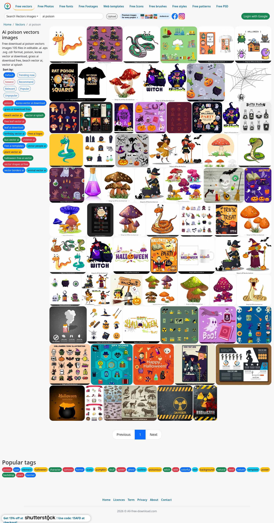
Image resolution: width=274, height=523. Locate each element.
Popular (24, 88)
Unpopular (11, 95)
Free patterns (201, 6)
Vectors (20, 24)
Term (131, 500)
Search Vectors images (21, 16)
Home (7, 24)
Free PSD (222, 6)
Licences (119, 500)
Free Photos (46, 6)
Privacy (142, 500)
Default (9, 75)
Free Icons (136, 6)
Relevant (10, 88)
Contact (166, 500)
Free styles (179, 6)
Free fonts (66, 6)
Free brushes (158, 6)
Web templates (113, 6)
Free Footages (88, 6)
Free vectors (23, 6)
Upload (112, 16)
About (154, 500)
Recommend (26, 82)
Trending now (26, 75)
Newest (9, 82)
